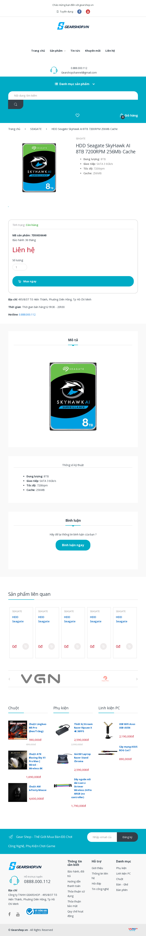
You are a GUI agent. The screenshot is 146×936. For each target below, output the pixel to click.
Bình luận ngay (73, 545)
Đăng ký (127, 837)
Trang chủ (38, 50)
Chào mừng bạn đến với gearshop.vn (72, 5)
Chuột (119, 879)
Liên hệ (110, 50)
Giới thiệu (97, 868)
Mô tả (73, 340)
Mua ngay (29, 281)
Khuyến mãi (93, 50)
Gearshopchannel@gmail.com (79, 72)
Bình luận (73, 521)
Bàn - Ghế (122, 884)
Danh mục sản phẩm (72, 84)
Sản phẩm (56, 50)
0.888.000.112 (79, 68)
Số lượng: (17, 260)
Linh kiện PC (123, 873)
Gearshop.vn (19, 930)
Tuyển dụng (64, 11)
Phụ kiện (121, 868)
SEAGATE (36, 129)
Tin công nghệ (100, 889)
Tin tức (75, 50)
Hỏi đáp (96, 883)
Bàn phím (122, 890)
